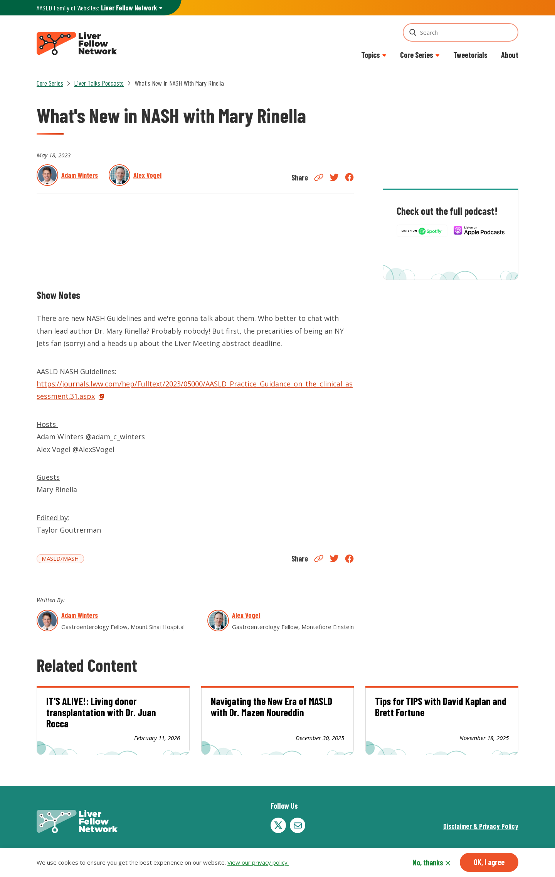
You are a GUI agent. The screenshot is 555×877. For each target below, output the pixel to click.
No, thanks (427, 862)
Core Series (50, 83)
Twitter (334, 177)
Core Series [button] (416, 54)
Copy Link (318, 177)
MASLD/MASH (60, 558)
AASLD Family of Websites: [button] (97, 7)
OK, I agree (489, 862)
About (509, 54)
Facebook (349, 177)
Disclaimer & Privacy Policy (480, 826)
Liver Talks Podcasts (99, 83)
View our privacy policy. (258, 862)
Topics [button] (370, 54)
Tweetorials (470, 54)
